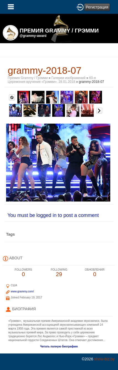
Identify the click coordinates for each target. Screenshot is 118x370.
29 (59, 272)
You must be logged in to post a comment (53, 215)
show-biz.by (104, 359)
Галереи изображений (68, 78)
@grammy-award (33, 36)
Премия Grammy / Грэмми (28, 78)
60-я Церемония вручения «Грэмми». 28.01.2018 (52, 80)
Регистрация (97, 7)
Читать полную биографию (59, 346)
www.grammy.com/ (22, 291)
